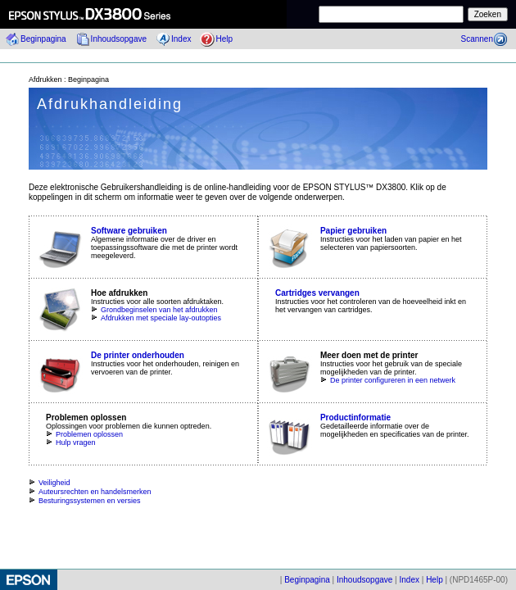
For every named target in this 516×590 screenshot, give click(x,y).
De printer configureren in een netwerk (387, 380)
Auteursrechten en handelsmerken (90, 492)
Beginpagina (43, 38)
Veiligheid (49, 483)
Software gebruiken (129, 230)
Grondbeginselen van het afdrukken (154, 310)
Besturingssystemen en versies (85, 501)
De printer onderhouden (137, 355)
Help (224, 38)
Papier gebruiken (353, 230)
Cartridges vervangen (317, 292)
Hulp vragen (71, 442)
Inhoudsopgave (119, 38)
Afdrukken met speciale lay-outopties (156, 318)
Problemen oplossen (84, 434)
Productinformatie (355, 417)
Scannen (477, 38)
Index (181, 38)
